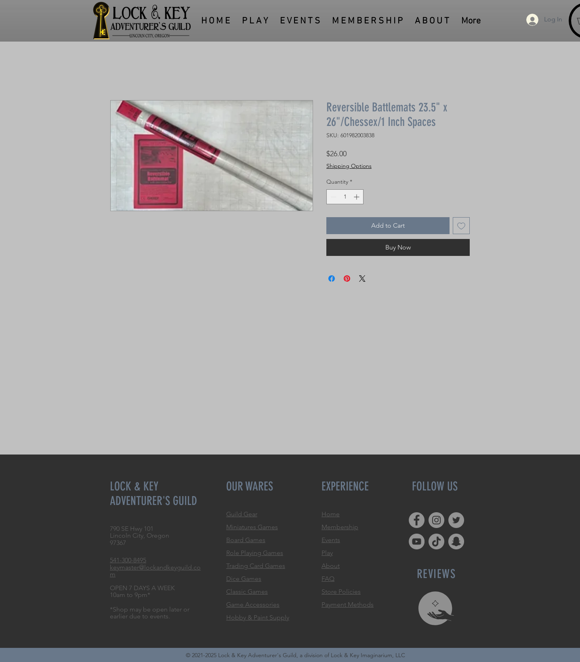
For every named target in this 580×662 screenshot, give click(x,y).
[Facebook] (416, 520)
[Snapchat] (456, 541)
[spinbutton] (345, 197)
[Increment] (357, 197)
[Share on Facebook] (331, 278)
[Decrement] (333, 197)
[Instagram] (436, 520)
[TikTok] (436, 541)
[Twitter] (456, 520)
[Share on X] (362, 278)
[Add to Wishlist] (461, 225)
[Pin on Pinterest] (347, 278)
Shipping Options (349, 166)
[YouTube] (416, 541)
